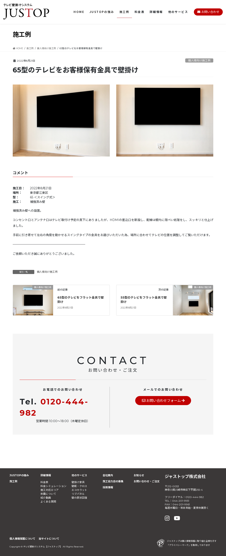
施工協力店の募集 (113, 481)
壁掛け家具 (78, 482)
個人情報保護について (22, 538)
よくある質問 (48, 501)
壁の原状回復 (79, 497)
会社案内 (108, 475)
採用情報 (108, 487)
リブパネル (78, 493)
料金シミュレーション (53, 486)
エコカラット (79, 490)
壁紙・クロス (79, 486)
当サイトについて (49, 538)
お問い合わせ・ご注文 (147, 481)
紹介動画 (46, 497)
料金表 (44, 482)
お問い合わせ (208, 12)
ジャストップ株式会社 (185, 476)
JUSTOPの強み (19, 475)
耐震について (48, 493)
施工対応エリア (50, 490)
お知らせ (139, 475)
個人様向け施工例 (199, 60)
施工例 (13, 481)
